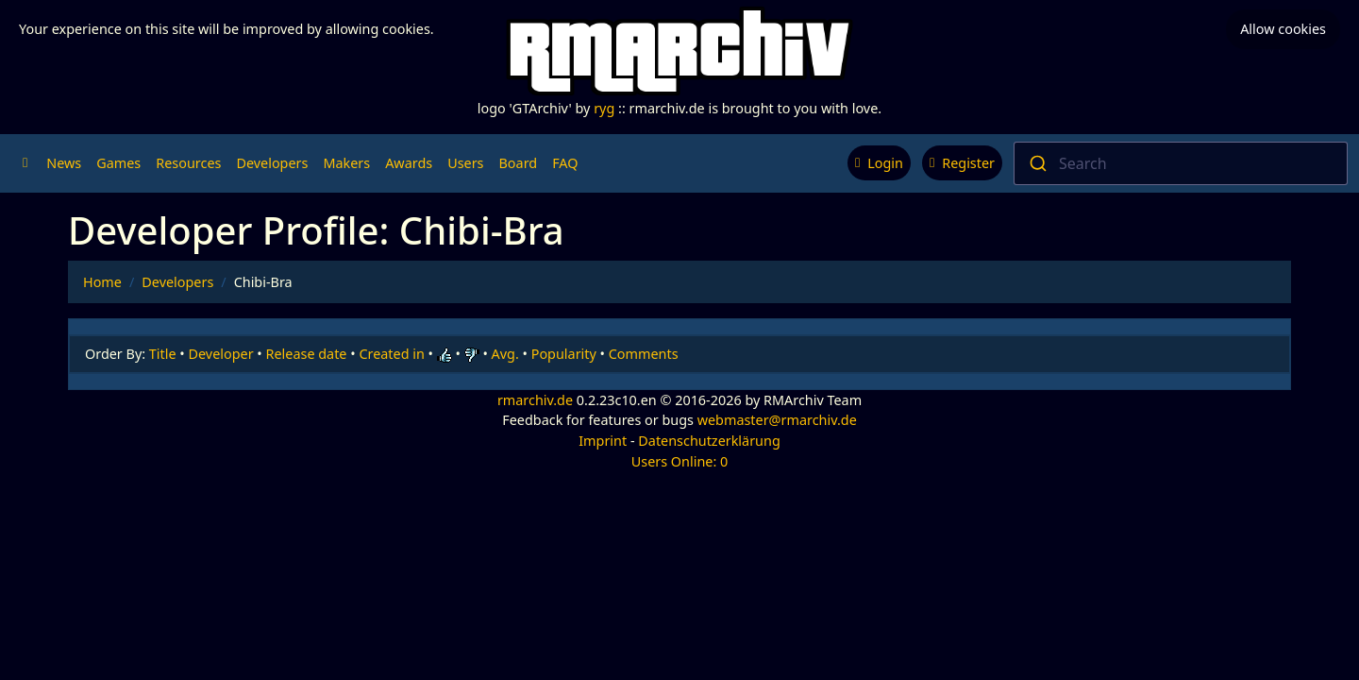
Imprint (603, 441)
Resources (188, 163)
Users (465, 163)
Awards (408, 163)
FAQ (565, 163)
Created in (391, 354)
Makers (346, 163)
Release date (306, 354)
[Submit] (1037, 163)
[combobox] (1181, 163)
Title (162, 354)
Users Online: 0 (680, 461)
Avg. (505, 354)
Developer (221, 354)
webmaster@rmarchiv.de (777, 420)
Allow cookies (1283, 29)
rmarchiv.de (535, 400)
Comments (644, 354)
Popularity (563, 354)
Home (102, 282)
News (63, 163)
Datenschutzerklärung (709, 441)
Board (518, 163)
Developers (272, 163)
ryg (604, 108)
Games (118, 163)
